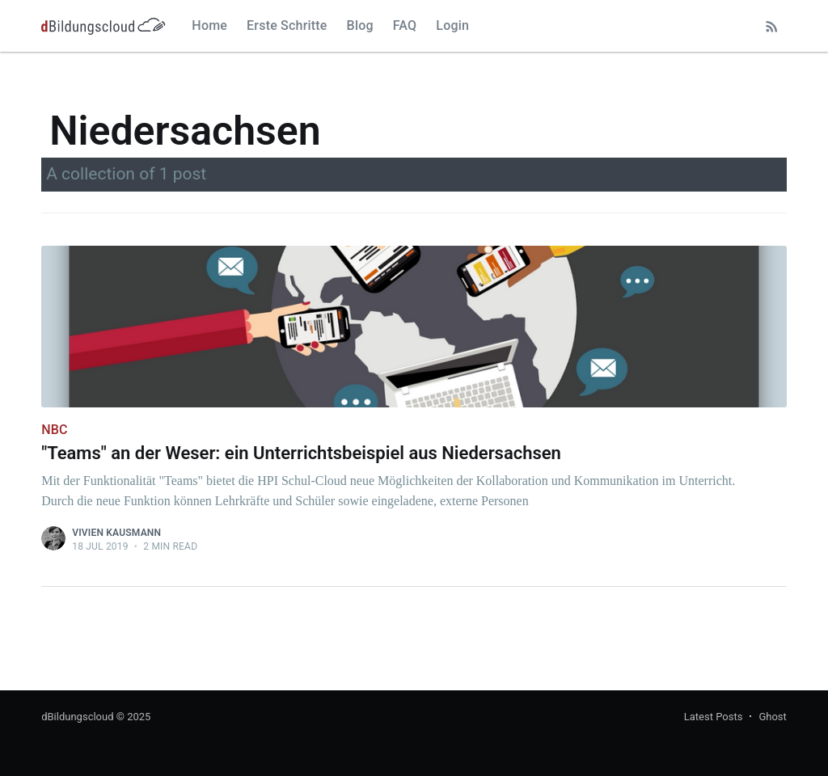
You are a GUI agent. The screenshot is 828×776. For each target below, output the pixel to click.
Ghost (772, 717)
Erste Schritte (287, 25)
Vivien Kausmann (116, 532)
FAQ (405, 25)
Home (209, 25)
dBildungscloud (77, 717)
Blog (360, 25)
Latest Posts (713, 717)
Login (452, 25)
